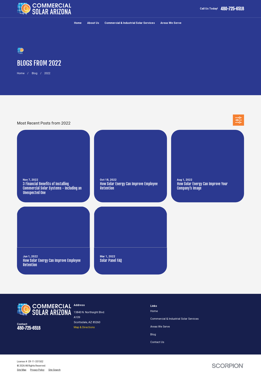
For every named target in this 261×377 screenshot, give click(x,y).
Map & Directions (84, 327)
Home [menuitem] (78, 22)
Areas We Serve (160, 326)
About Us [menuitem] (93, 22)
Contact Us (157, 342)
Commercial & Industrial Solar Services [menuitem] (130, 22)
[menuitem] (21, 370)
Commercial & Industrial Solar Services (174, 318)
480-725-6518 (232, 9)
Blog (153, 334)
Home (154, 311)
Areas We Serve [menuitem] (170, 22)
